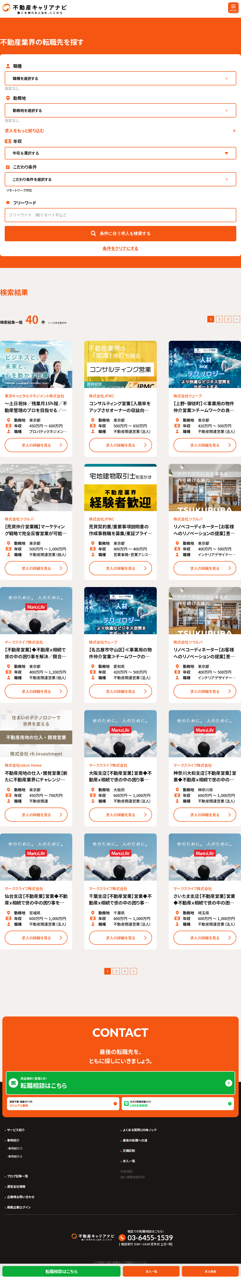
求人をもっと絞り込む (24, 130)
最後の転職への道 (135, 1143)
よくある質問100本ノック (140, 1132)
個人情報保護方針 (135, 1179)
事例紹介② (15, 1159)
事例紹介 (13, 1143)
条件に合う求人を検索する (125, 233)
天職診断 (129, 1153)
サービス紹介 (16, 1132)
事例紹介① (15, 1151)
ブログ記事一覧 (17, 1179)
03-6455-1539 (150, 1240)
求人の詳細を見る (36, 446)
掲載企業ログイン (19, 1210)
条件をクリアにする (120, 248)
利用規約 (128, 1174)
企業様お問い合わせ (20, 1199)
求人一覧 (129, 1164)
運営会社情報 (16, 1189)
